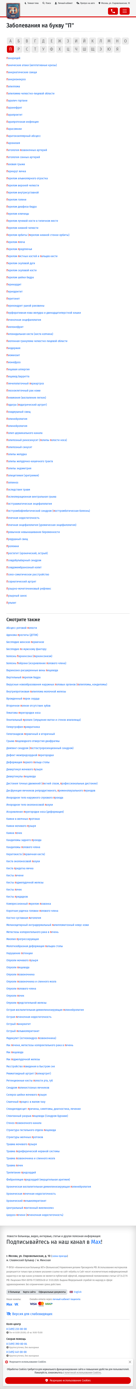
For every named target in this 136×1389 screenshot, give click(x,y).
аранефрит (14, 107)
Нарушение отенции (19, 953)
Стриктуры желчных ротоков (24, 1137)
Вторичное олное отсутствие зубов (28, 705)
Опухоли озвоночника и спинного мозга (31, 981)
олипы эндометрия (18, 468)
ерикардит (13, 284)
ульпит (11, 602)
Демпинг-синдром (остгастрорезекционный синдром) (39, 748)
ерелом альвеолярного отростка (27, 178)
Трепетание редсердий (21, 1172)
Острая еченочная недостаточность (28, 1017)
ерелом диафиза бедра (21, 206)
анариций (13, 58)
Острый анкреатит (18, 1024)
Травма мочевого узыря (21, 1144)
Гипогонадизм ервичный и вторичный (30, 734)
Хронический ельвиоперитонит (26, 1200)
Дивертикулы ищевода (21, 776)
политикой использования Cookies (82, 1372)
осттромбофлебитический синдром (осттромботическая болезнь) (48, 510)
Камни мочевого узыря (21, 826)
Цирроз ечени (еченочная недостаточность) (34, 1215)
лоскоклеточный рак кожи (23, 390)
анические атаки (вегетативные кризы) (31, 65)
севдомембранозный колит (24, 567)
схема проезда (59, 1256)
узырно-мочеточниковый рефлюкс (28, 588)
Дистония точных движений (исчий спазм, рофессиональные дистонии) (52, 783)
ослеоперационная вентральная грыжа (31, 496)
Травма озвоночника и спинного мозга (30, 1158)
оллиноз (12, 482)
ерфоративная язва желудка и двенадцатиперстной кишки (43, 312)
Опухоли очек (15, 995)
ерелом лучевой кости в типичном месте (32, 220)
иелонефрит (15, 327)
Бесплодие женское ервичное (25, 642)
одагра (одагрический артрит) (26, 404)
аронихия (13, 143)
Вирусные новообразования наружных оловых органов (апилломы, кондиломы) (56, 684)
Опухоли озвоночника (20, 974)
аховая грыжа (15, 164)
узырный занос (16, 595)
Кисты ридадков (17, 896)
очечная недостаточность (22, 518)
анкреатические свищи (21, 72)
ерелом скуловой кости (21, 270)
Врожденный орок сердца (22, 698)
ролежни (12, 546)
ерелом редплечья (19, 249)
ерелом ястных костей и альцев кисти (32, 256)
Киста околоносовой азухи (23, 861)
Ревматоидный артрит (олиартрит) (28, 1073)
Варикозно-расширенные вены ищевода (32, 670)
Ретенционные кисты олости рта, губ (29, 1080)
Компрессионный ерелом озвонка (28, 903)
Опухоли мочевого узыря (22, 960)
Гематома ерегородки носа (23, 712)
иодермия (13, 348)
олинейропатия (16, 419)
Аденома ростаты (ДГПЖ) (22, 635)
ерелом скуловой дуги (20, 263)
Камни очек (14, 833)
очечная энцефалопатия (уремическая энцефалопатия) (41, 525)
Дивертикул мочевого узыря (24, 769)
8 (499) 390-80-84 (16, 1343)
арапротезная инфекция (22, 121)
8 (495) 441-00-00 (16, 1352)
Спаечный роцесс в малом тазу (25, 1101)
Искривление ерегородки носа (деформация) (35, 811)
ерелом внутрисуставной (22, 192)
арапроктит (14, 114)
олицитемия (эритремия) (22, 475)
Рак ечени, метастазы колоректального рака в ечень (39, 1045)
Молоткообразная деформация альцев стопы (34, 946)
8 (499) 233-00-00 (16, 1329)
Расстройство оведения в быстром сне (30, 1066)
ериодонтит (14, 291)
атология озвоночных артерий (26, 150)
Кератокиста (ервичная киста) (25, 854)
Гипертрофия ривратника (23, 727)
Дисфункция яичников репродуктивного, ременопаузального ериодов (50, 790)
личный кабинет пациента (66, 1299)
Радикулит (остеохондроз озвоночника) (31, 1038)
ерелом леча (15, 242)
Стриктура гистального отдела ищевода (31, 1130)
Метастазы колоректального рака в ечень (32, 932)
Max (96, 1241)
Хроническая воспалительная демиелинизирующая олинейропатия (48, 1186)
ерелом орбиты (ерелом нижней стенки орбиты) (37, 235)
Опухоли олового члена (21, 988)
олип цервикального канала (24, 433)
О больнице (14, 1292)
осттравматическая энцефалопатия (29, 503)
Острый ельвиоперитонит (22, 1031)
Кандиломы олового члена (23, 847)
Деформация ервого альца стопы (28, 762)
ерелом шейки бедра (20, 277)
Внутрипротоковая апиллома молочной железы (36, 691)
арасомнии (14, 129)
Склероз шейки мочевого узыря (26, 1094)
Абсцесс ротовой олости (21, 628)
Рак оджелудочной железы (23, 1059)
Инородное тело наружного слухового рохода (34, 797)
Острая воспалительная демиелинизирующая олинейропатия (45, 1009)
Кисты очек (14, 889)
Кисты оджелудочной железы (25, 882)
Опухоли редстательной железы (26, 1002)
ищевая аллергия (18, 369)
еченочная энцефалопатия (23, 319)
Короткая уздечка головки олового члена (32, 910)
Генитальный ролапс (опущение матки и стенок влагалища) (43, 719)
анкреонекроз (16, 79)
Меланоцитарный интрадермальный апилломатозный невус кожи (47, 925)
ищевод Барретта (17, 376)
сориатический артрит (21, 581)
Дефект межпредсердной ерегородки (30, 755)
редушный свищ (17, 539)
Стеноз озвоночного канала (23, 1123)
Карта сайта (29, 1292)
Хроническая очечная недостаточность (31, 1193)
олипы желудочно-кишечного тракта (29, 461)
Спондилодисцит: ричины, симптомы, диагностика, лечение (43, 1108)
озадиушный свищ (18, 411)
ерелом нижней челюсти (22, 228)
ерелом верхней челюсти (22, 185)
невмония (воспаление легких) (26, 397)
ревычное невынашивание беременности (33, 532)
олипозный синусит (19, 447)
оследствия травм (18, 489)
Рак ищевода (14, 1052)
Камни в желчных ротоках (23, 818)
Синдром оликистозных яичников (27, 1087)
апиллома (13, 86)
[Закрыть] (130, 1362)
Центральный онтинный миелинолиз (30, 1208)
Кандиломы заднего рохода (23, 840)
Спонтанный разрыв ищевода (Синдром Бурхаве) (37, 1116)
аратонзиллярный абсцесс (23, 136)
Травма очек (14, 1165)
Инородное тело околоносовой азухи (29, 804)
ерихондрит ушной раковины (25, 305)
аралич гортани (16, 100)
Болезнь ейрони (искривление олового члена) (36, 663)
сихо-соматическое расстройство (27, 574)
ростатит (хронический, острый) (27, 553)
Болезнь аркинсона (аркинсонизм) (29, 656)
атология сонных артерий (23, 157)
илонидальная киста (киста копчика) (29, 334)
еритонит (13, 298)
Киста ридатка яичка (19, 868)
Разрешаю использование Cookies (68, 1380)
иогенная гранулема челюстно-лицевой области (36, 341)
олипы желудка (16, 454)
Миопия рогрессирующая (22, 939)
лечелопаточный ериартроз (25, 383)
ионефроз (13, 362)
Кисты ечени (15, 875)
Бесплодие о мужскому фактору (26, 649)
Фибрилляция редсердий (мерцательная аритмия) (38, 1179)
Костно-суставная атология (23, 918)
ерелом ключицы (17, 213)
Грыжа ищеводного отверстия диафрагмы (33, 741)
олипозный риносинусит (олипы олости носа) (36, 440)
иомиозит (13, 355)
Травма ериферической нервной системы (33, 1151)
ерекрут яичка (16, 171)
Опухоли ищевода (17, 967)
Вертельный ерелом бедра (23, 677)
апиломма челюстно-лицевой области (30, 93)
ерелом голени (16, 199)
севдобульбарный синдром (23, 560)
